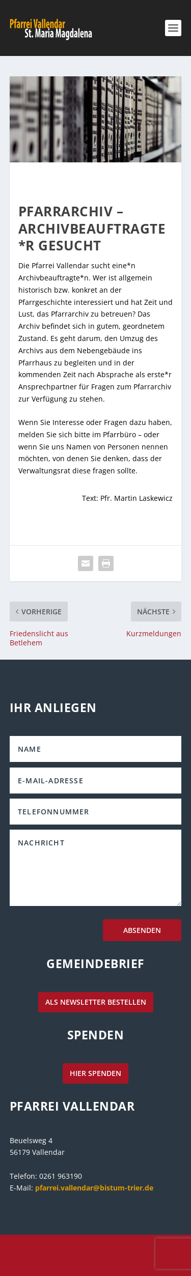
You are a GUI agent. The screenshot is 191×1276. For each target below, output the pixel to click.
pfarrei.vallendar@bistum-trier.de (94, 1188)
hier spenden (95, 1073)
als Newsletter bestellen (95, 1002)
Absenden (142, 930)
